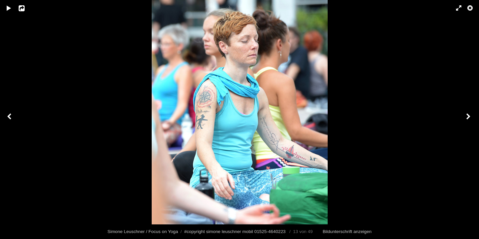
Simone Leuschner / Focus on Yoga (142, 231)
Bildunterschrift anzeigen (347, 231)
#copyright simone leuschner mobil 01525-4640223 (235, 231)
